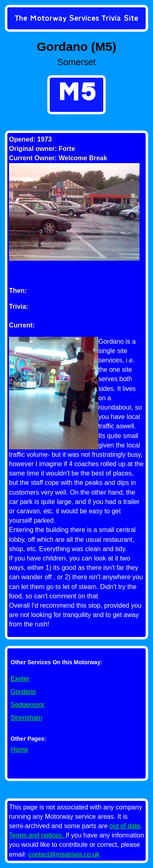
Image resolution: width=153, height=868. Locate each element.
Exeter (20, 678)
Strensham (26, 717)
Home (19, 749)
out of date (124, 825)
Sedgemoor (27, 704)
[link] (76, 19)
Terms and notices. (37, 835)
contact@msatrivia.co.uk (64, 854)
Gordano (23, 691)
